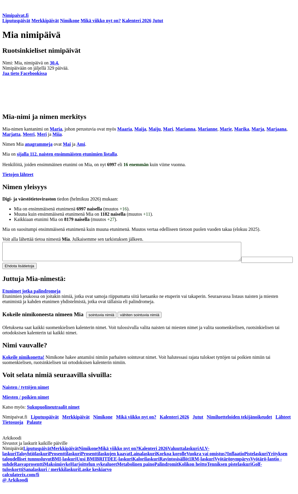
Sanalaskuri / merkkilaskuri (51, 478)
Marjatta (11, 134)
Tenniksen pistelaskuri (229, 473)
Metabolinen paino (135, 473)
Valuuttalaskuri (183, 457)
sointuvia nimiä (101, 324)
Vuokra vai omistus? (206, 462)
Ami (81, 144)
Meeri (29, 134)
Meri (42, 134)
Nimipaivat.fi (15, 15)
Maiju (155, 128)
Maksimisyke (57, 473)
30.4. (54, 62)
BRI (100, 467)
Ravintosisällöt (174, 467)
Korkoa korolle (171, 462)
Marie (226, 128)
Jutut (157, 20)
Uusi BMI (86, 467)
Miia (57, 134)
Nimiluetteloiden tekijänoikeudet (239, 425)
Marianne (207, 128)
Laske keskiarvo (95, 478)
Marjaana (276, 128)
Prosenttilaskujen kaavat (105, 462)
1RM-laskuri (201, 467)
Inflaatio (235, 462)
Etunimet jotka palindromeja (31, 300)
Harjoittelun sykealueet (93, 473)
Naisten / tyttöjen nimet (25, 396)
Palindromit (166, 473)
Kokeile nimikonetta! (23, 366)
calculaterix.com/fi (20, 483)
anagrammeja (38, 144)
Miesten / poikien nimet (25, 406)
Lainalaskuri (143, 462)
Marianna (185, 128)
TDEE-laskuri (118, 467)
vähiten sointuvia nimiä (139, 324)
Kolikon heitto (192, 473)
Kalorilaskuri (145, 467)
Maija (140, 128)
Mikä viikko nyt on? (101, 20)
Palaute (34, 431)
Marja (257, 128)
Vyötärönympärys (232, 467)
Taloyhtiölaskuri (32, 462)
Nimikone (69, 20)
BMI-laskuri (64, 467)
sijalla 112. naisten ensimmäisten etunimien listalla (67, 154)
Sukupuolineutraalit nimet (53, 416)
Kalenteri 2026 (136, 20)
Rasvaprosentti (29, 473)
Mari (168, 128)
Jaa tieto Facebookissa (24, 73)
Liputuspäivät (16, 20)
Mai (67, 144)
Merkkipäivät (45, 20)
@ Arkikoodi (15, 488)
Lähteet (283, 425)
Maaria (124, 128)
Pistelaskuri (256, 462)
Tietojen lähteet (17, 174)
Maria (56, 128)
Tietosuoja (12, 431)
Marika (241, 128)
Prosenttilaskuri (65, 462)
